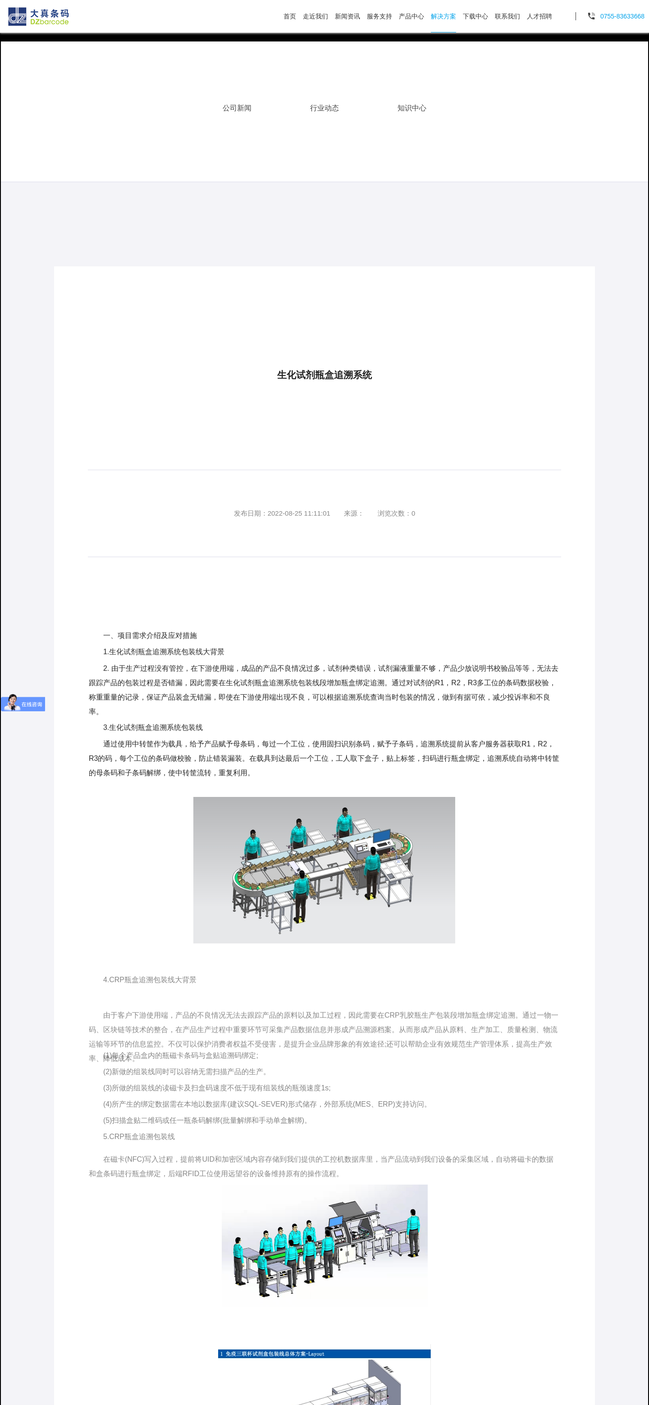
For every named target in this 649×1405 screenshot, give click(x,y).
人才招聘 (539, 16)
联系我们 (507, 16)
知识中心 (412, 103)
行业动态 (324, 103)
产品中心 (411, 16)
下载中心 (475, 16)
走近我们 (315, 16)
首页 (289, 16)
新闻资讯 (347, 16)
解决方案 (443, 16)
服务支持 (379, 16)
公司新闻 (237, 103)
